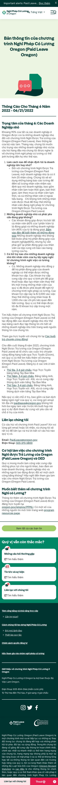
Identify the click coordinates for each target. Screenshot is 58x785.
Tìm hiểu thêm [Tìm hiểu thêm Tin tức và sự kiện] (13, 577)
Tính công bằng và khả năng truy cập (20, 611)
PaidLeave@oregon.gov (23, 439)
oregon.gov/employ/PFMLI (17, 507)
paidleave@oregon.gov (27, 403)
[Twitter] (29, 707)
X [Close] (56, 2)
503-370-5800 (24, 442)
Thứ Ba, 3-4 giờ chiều (19, 369)
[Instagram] (23, 707)
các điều (19, 769)
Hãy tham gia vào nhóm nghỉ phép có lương (23, 653)
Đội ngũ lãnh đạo (13, 631)
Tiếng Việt (35, 12)
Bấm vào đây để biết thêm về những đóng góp (33, 232)
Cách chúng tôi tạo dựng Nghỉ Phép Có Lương (24, 625)
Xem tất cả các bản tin (29, 528)
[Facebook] (36, 707)
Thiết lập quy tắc (13, 635)
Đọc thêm (44, 3)
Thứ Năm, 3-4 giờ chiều (20, 376)
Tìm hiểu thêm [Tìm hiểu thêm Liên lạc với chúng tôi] (13, 595)
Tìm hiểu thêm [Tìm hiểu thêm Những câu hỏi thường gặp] (13, 559)
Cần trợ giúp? (11, 617)
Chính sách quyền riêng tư (15, 643)
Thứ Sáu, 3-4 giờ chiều (20, 385)
